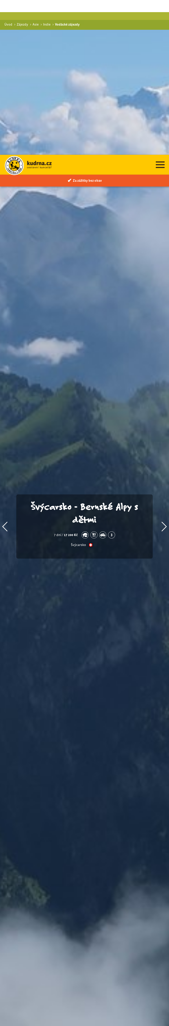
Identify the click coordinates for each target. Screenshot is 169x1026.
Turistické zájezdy (120, 913)
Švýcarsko (78, 390)
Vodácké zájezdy (119, 929)
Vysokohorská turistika (126, 923)
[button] (5, 372)
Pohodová (117, 918)
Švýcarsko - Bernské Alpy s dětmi (84, 358)
